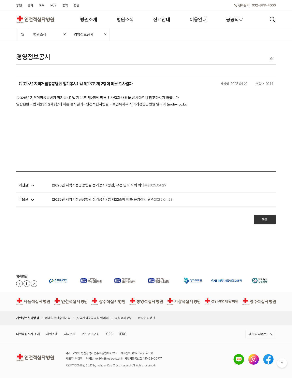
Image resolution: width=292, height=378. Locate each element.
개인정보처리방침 (27, 318)
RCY (53, 5)
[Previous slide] (19, 283)
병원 (76, 5)
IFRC (122, 334)
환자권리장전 (146, 318)
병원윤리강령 (123, 318)
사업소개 (52, 334)
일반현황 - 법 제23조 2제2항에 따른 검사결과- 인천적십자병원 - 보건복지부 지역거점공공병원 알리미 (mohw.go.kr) (102, 105)
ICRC (109, 334)
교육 (42, 5)
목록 (265, 221)
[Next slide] (34, 283)
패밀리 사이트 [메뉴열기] (260, 334)
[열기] (272, 19)
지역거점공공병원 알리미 (93, 318)
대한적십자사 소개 (28, 334)
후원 (19, 5)
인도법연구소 (90, 334)
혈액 (65, 5)
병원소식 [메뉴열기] (50, 34)
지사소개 (69, 334)
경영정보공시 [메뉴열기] (90, 34)
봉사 (30, 5)
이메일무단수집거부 (58, 318)
